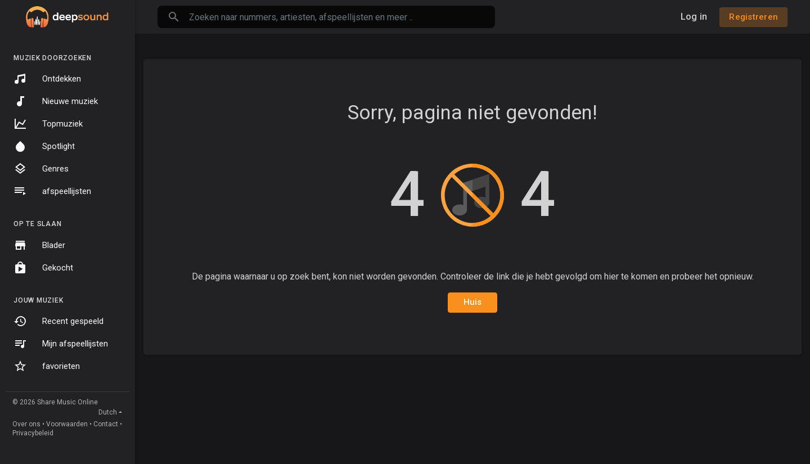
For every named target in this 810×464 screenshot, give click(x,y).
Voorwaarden (67, 424)
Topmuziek (48, 123)
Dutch (107, 412)
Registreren (753, 17)
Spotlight (44, 146)
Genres (41, 168)
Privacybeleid (32, 433)
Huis (473, 302)
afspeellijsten (52, 191)
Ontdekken (47, 78)
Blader (39, 245)
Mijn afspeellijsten (61, 343)
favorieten (47, 366)
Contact (105, 424)
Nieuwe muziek (56, 101)
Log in (694, 16)
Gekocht (43, 267)
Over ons (26, 424)
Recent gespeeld (59, 321)
